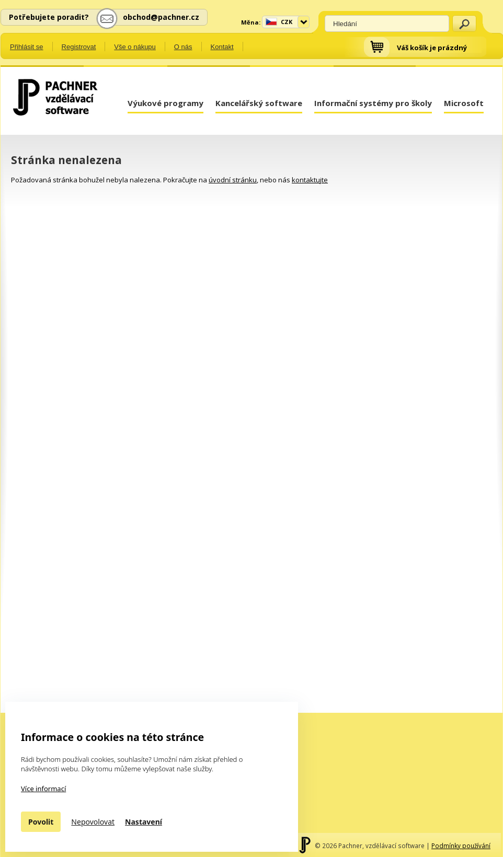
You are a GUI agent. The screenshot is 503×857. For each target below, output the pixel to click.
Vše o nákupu (135, 47)
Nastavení (143, 822)
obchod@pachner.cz (161, 17)
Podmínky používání (460, 845)
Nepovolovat (93, 822)
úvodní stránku (233, 179)
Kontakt (222, 47)
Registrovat (79, 47)
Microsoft (464, 103)
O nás (183, 47)
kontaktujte (310, 179)
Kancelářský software (258, 103)
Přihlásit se (26, 47)
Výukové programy (165, 103)
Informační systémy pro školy (373, 103)
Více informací (43, 788)
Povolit (40, 822)
